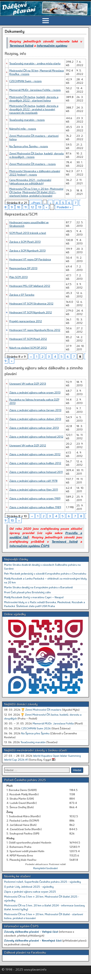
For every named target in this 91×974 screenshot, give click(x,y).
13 (40, 207)
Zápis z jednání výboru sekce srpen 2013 (35, 392)
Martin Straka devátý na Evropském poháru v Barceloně (38, 587)
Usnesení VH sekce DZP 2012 (27, 445)
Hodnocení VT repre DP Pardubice (30, 259)
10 (18, 207)
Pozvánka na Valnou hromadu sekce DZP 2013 (34, 401)
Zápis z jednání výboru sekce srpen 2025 (30, 891)
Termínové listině (21, 45)
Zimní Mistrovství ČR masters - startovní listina (34, 137)
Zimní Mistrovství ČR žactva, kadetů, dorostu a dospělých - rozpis (36, 154)
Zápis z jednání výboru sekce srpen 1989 (35, 498)
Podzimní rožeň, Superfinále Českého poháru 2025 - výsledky (42, 881)
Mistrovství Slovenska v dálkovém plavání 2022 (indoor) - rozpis (34, 172)
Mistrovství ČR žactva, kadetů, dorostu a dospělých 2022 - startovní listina (33, 98)
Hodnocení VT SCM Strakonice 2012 (31, 303)
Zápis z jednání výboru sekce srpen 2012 (35, 454)
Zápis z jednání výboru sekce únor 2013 (34, 427)
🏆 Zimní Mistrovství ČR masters (41, 709)
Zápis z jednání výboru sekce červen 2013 (35, 410)
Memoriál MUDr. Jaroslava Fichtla (53, 723)
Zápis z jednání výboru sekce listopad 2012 (36, 436)
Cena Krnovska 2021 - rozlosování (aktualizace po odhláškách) (30, 181)
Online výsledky (15, 614)
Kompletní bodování (45, 868)
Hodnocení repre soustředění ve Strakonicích (29, 223)
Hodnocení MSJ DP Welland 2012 (29, 285)
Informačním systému (52, 45)
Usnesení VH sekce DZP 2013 (27, 383)
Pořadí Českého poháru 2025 (25, 780)
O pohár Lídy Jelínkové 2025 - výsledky (29, 886)
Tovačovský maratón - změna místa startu (35, 63)
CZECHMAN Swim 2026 (36, 728)
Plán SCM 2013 (18, 277)
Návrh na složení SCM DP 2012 (28, 347)
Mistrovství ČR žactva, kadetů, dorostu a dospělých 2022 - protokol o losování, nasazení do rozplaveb (33, 109)
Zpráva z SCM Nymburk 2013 (27, 250)
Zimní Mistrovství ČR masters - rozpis (32, 164)
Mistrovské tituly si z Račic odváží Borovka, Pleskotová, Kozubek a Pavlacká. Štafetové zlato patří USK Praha (44, 604)
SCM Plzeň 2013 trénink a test (27, 233)
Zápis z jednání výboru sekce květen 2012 (35, 463)
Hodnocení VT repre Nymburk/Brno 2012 (34, 330)
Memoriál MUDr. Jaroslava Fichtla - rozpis (35, 90)
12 (32, 207)
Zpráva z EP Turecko (21, 294)
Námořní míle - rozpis (22, 128)
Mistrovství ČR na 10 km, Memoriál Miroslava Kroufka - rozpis (36, 72)
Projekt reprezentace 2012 (25, 321)
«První (35, 202)
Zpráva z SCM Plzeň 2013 (25, 241)
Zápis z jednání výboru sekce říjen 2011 (33, 489)
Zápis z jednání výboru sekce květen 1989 (35, 507)
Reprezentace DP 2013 (23, 268)
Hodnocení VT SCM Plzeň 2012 (28, 338)
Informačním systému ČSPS (29, 546)
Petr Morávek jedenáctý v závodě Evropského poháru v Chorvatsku (45, 573)
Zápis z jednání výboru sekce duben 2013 (35, 419)
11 (25, 207)
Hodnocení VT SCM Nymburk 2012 (30, 312)
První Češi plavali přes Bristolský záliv (27, 592)
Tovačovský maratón (33, 742)
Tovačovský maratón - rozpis (27, 119)
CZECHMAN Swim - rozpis (25, 81)
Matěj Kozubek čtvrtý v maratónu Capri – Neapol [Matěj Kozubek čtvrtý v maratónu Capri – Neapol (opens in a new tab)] (34, 597)
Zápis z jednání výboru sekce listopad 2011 (36, 472)
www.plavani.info (35, 969)
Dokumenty (14, 31)
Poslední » (64, 207)
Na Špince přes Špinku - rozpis (28, 146)
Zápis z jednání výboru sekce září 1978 (33, 480)
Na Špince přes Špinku (35, 733)
